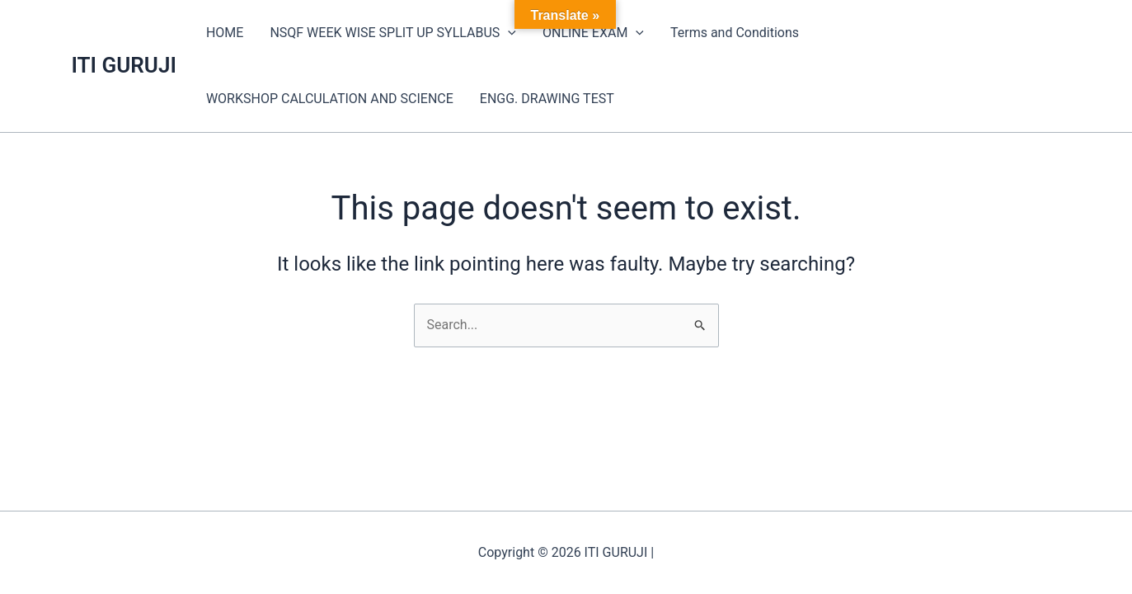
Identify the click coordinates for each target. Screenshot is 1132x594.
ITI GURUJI (124, 65)
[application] (508, 33)
